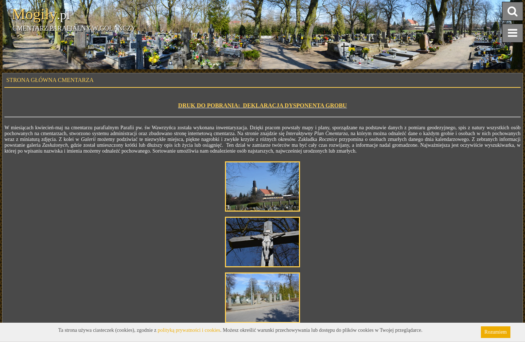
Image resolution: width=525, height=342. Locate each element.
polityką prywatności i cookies (189, 330)
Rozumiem (496, 332)
